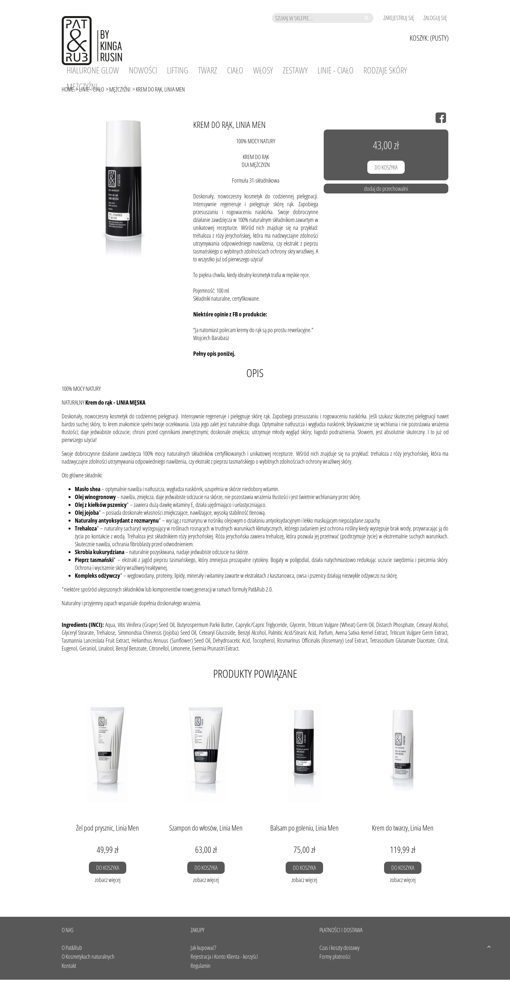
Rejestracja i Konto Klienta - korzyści (224, 956)
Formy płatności (334, 956)
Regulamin (201, 966)
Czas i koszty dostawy (339, 948)
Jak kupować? (203, 948)
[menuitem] (93, 70)
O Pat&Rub (72, 948)
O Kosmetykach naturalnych (88, 956)
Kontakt (69, 966)
